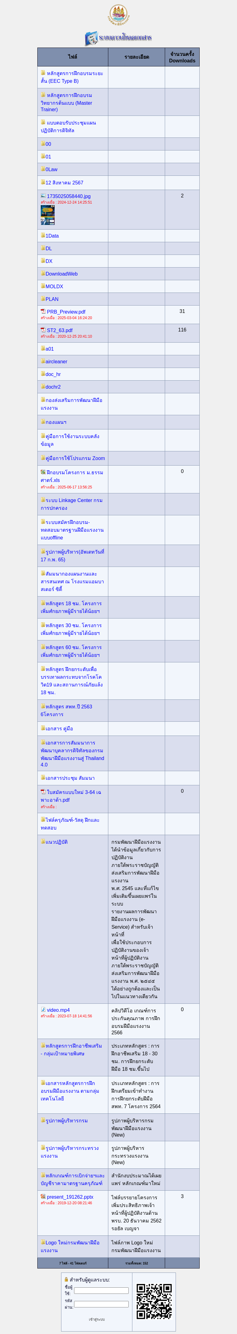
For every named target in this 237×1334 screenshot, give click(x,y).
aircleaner (54, 361)
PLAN (50, 299)
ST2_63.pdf (57, 330)
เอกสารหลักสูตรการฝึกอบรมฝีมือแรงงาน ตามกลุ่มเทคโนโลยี (70, 1091)
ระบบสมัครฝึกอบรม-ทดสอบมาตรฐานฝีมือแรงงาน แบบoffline (72, 530)
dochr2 (51, 387)
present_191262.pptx (67, 1197)
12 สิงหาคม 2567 (62, 182)
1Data (50, 236)
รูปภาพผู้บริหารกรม (64, 1120)
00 (46, 144)
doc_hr (51, 374)
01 (46, 156)
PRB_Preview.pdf (63, 312)
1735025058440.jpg (66, 196)
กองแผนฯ (53, 422)
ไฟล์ (72, 57)
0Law (49, 169)
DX (46, 261)
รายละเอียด (136, 57)
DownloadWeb (59, 274)
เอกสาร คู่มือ (57, 728)
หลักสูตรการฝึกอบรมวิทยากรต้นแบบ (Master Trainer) (66, 102)
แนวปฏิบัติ (54, 842)
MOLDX (52, 286)
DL (46, 248)
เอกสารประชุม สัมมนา (68, 778)
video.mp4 (55, 1010)
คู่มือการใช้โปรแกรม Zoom (73, 458)
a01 (47, 349)
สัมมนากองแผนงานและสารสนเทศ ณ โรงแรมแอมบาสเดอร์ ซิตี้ (72, 581)
